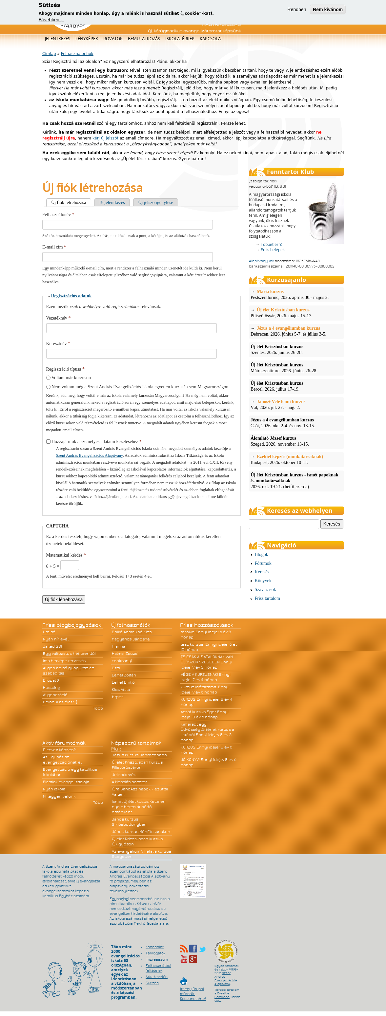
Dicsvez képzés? (59, 750)
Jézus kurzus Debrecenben (139, 755)
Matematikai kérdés (66, 555)
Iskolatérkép (179, 39)
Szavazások (265, 589)
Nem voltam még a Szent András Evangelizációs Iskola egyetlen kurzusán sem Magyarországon (139, 386)
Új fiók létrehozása (71, 202)
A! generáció (55, 695)
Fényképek (86, 39)
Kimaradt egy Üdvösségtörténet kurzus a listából (207, 729)
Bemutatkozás (144, 39)
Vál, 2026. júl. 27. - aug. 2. (296, 404)
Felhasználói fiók (77, 53)
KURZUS (188, 699)
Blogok (261, 554)
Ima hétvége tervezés (64, 660)
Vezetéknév (58, 318)
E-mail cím (54, 247)
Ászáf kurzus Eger (198, 712)
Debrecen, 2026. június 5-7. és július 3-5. (296, 331)
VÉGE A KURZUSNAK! (199, 674)
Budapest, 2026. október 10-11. (296, 459)
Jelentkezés (57, 39)
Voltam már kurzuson (71, 377)
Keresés (262, 571)
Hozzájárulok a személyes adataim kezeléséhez (96, 441)
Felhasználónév (58, 214)
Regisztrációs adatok (71, 295)
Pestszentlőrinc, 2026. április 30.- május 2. (296, 294)
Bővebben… (51, 19)
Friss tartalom (267, 598)
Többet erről (272, 244)
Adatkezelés (157, 977)
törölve (187, 632)
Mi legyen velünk (59, 796)
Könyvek (263, 580)
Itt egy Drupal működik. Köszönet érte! (193, 990)
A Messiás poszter (129, 782)
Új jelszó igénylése (155, 202)
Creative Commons (222, 995)
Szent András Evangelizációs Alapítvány (89, 455)
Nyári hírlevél (56, 639)
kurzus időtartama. (199, 687)
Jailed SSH (53, 646)
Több (98, 708)
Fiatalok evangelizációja (66, 782)
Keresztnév (58, 343)
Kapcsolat (211, 39)
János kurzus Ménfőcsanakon (141, 831)
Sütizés (152, 983)
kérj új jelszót (105, 138)
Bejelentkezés (112, 202)
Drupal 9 (51, 680)
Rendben (297, 8)
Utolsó (49, 632)
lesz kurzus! (192, 644)
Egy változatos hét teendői (69, 653)
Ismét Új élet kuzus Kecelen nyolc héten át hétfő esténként (139, 806)
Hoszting (51, 687)
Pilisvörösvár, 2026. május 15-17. (296, 312)
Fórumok (263, 563)
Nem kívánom (328, 8)
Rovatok (113, 39)
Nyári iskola (54, 789)
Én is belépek (273, 249)
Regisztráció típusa (65, 369)
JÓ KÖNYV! (190, 759)
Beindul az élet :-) (60, 702)
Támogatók (155, 953)
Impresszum (157, 959)
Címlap (49, 53)
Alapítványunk (261, 261)
